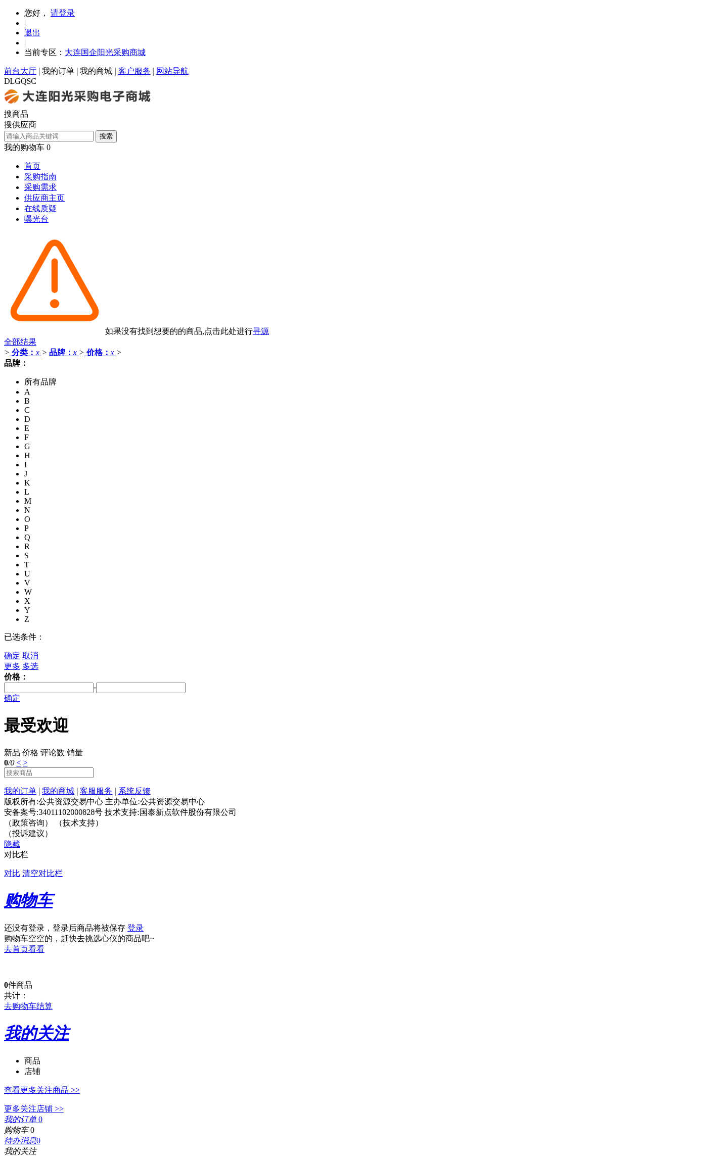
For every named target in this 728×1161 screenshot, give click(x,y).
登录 (135, 928)
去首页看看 (24, 949)
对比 (12, 873)
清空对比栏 (42, 873)
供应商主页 (44, 198)
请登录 (63, 13)
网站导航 (172, 71)
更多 (12, 666)
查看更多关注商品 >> (42, 1090)
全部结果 (20, 341)
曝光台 (36, 219)
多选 (30, 666)
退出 (32, 32)
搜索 (106, 136)
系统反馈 (134, 791)
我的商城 (96, 71)
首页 (32, 166)
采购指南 (40, 176)
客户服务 (134, 71)
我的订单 (58, 71)
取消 (30, 655)
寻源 (261, 331)
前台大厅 (20, 71)
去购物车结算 (28, 1006)
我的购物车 (24, 147)
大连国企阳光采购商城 (105, 52)
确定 (12, 655)
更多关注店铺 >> (34, 1108)
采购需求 (40, 187)
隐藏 (12, 844)
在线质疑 (40, 208)
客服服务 (96, 791)
